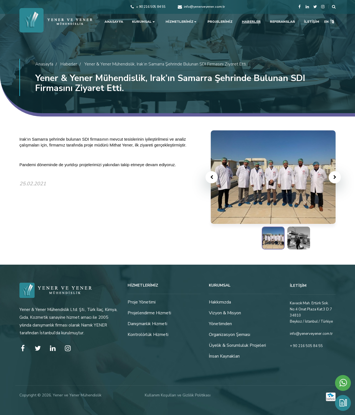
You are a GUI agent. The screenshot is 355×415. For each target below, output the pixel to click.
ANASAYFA (114, 21)
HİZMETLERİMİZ (181, 21)
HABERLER (251, 21)
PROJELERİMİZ (219, 21)
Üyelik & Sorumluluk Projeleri (237, 345)
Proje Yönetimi (142, 302)
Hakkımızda (220, 302)
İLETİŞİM (311, 21)
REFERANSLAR (282, 21)
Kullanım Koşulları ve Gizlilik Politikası (178, 395)
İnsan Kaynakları (224, 356)
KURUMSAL (143, 21)
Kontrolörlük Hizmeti (148, 335)
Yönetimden (220, 324)
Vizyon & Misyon (225, 313)
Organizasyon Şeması (229, 335)
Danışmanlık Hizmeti (147, 324)
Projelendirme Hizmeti (149, 313)
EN (329, 21)
